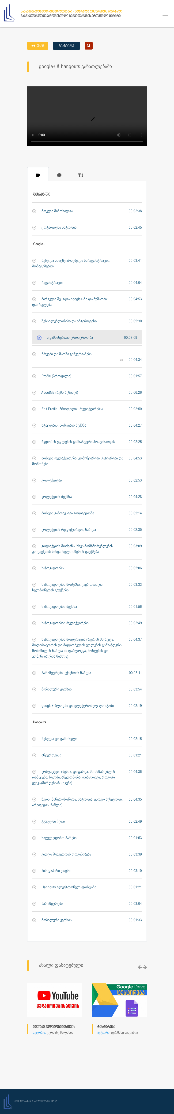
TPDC (53, 1101)
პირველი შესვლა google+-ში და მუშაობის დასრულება (70, 302)
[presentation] (140, 967)
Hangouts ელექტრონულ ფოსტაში (64, 887)
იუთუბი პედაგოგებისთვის (54, 1027)
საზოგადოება (48, 568)
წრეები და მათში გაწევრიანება (61, 354)
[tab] (38, 174)
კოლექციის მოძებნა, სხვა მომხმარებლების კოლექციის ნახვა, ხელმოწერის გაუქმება (72, 549)
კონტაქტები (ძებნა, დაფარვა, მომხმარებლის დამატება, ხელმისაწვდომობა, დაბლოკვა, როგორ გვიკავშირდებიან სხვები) (73, 777)
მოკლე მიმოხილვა (52, 211)
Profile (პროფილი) (51, 376)
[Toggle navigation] (165, 13)
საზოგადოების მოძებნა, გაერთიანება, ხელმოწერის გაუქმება (67, 587)
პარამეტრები (47, 904)
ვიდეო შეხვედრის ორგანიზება (61, 854)
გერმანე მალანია (60, 1032)
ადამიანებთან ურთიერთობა (65, 337)
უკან (40, 46)
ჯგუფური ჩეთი (48, 822)
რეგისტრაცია (47, 283)
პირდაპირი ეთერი (51, 871)
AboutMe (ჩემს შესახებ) (55, 393)
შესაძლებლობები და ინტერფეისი (64, 321)
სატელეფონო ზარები (54, 838)
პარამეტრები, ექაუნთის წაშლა (61, 673)
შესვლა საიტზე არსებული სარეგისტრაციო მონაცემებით (71, 263)
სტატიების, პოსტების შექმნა (59, 426)
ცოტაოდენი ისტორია (54, 228)
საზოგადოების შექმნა (54, 607)
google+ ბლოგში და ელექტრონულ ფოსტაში (73, 706)
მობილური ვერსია (52, 689)
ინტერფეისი (46, 755)
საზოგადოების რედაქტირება (60, 623)
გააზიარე (66, 46)
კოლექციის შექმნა (52, 497)
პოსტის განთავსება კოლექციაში (63, 513)
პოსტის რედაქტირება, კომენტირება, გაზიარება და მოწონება (77, 461)
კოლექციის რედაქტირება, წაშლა (64, 530)
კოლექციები (47, 480)
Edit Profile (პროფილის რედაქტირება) (67, 409)
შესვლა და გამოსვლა (54, 739)
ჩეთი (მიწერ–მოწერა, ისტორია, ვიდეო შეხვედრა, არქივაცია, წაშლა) (77, 802)
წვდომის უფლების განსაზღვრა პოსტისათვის (73, 442)
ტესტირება (106, 1027)
